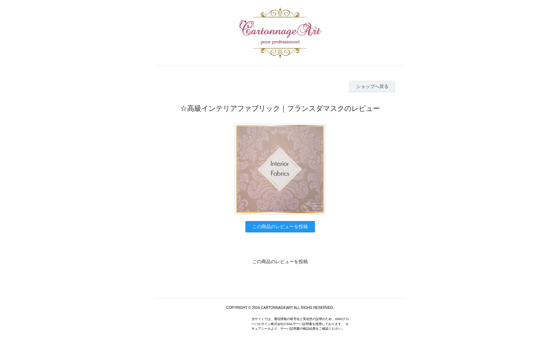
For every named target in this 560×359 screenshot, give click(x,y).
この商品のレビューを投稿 (280, 226)
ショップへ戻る (372, 86)
